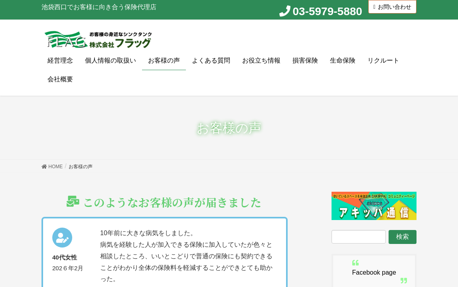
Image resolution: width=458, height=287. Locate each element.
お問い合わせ (392, 7)
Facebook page (374, 272)
